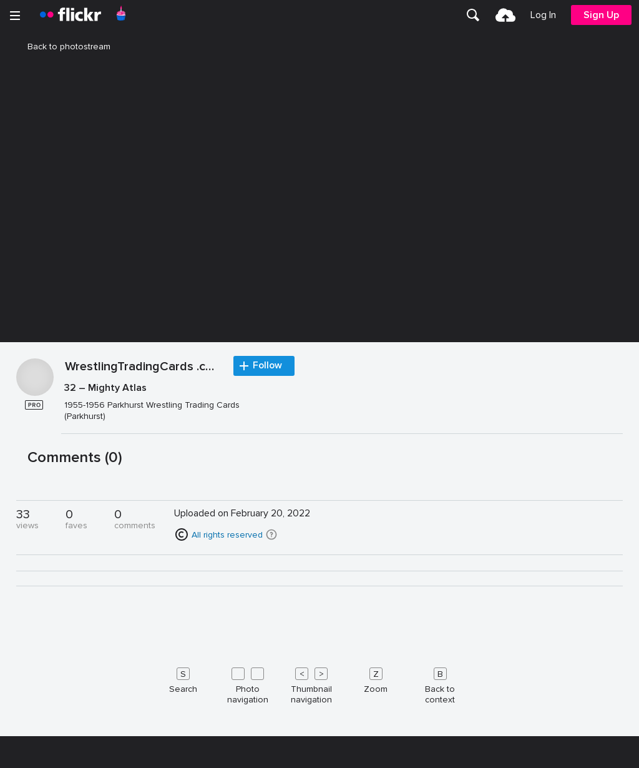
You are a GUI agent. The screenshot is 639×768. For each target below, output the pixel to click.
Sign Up (601, 15)
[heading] (70, 15)
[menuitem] (473, 15)
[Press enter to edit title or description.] (342, 729)
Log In (543, 15)
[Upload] (505, 15)
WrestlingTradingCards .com (143, 694)
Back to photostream (61, 46)
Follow (268, 693)
